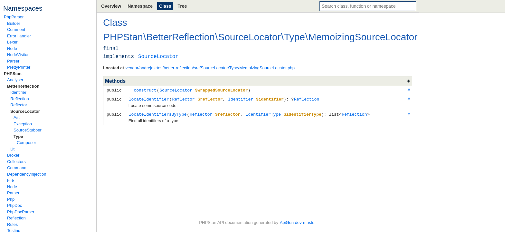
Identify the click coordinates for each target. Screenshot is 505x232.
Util (13, 149)
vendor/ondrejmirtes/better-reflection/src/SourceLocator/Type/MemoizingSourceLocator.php (210, 67)
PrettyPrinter (18, 67)
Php (10, 199)
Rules (12, 224)
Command (16, 167)
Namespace (140, 6)
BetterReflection (23, 86)
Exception (23, 123)
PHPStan (13, 73)
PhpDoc (14, 205)
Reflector (18, 104)
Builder (13, 23)
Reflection (19, 98)
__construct (143, 90)
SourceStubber (28, 130)
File (10, 180)
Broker (13, 155)
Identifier (18, 92)
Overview (111, 6)
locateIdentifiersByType (157, 113)
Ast (17, 117)
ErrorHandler (19, 36)
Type (18, 136)
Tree (182, 6)
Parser (13, 61)
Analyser (15, 79)
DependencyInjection (26, 174)
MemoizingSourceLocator (362, 37)
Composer (26, 142)
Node (12, 48)
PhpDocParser (20, 211)
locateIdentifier (149, 99)
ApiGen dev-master (298, 222)
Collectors (16, 161)
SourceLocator (25, 111)
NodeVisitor (18, 54)
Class (165, 6)
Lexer (12, 42)
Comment (16, 29)
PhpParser (14, 17)
